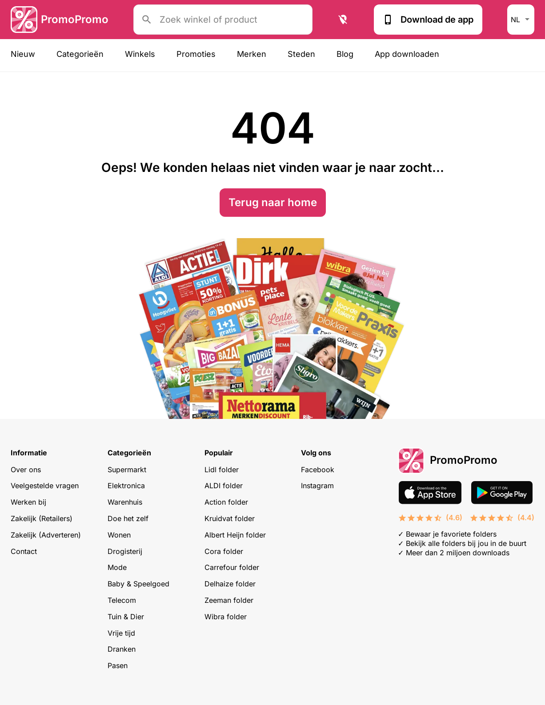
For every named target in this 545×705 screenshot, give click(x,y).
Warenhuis (125, 502)
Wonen (119, 534)
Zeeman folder (228, 600)
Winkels (140, 54)
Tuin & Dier (126, 616)
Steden (301, 54)
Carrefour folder (231, 567)
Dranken (122, 649)
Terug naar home (272, 202)
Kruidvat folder (229, 518)
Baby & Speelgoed (138, 583)
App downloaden (407, 54)
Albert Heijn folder (235, 534)
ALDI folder (223, 485)
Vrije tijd (121, 633)
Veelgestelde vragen (45, 485)
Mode (117, 567)
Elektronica (126, 485)
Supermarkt (127, 469)
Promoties (196, 54)
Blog (345, 54)
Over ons (26, 469)
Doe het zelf (128, 518)
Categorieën (80, 54)
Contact (24, 551)
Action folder (226, 502)
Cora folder (223, 551)
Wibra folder (225, 616)
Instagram (317, 485)
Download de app (428, 19)
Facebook (317, 469)
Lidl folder (221, 469)
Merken (251, 54)
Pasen (118, 665)
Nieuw (23, 54)
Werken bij (28, 502)
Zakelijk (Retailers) (41, 518)
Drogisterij (125, 551)
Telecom (122, 600)
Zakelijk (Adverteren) (46, 534)
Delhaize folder (230, 583)
